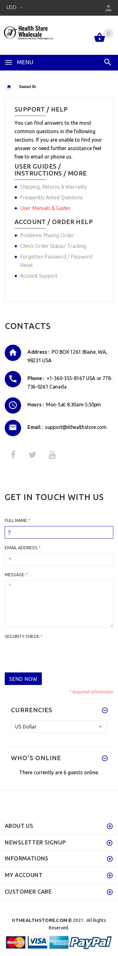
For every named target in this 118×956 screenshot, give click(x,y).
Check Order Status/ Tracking (53, 246)
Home (9, 87)
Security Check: (23, 636)
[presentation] (52, 654)
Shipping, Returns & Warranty (53, 187)
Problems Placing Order (47, 235)
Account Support (39, 276)
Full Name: (17, 520)
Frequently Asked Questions (51, 197)
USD (14, 7)
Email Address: (22, 547)
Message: (16, 574)
